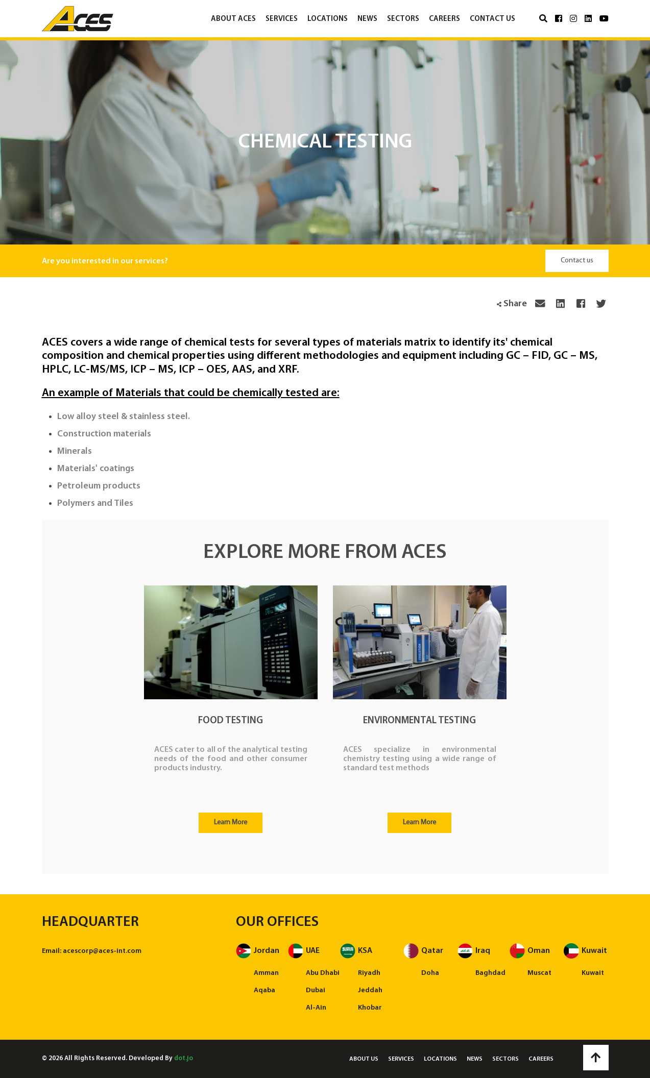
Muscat (539, 973)
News (367, 19)
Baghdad (490, 973)
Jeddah (370, 990)
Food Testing (230, 721)
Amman (266, 973)
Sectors (403, 19)
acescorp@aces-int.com (102, 951)
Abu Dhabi (323, 973)
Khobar (370, 1008)
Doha (430, 973)
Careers (444, 19)
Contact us (492, 19)
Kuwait (593, 973)
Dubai (315, 990)
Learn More (230, 822)
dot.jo (183, 1058)
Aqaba (264, 990)
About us (363, 1059)
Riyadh (369, 973)
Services (282, 19)
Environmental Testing (419, 721)
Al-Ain (316, 1008)
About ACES (233, 19)
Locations (327, 19)
